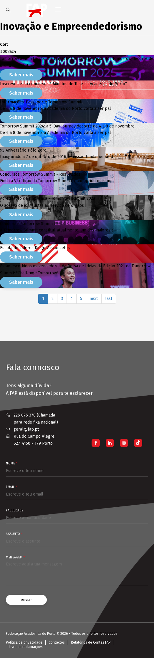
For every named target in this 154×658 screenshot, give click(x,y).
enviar (26, 599)
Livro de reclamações (26, 647)
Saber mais (21, 75)
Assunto (14, 534)
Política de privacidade (24, 642)
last (108, 298)
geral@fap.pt (26, 429)
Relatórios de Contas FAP (91, 642)
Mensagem (15, 557)
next (94, 298)
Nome (11, 463)
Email (11, 487)
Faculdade (14, 510)
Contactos (57, 642)
